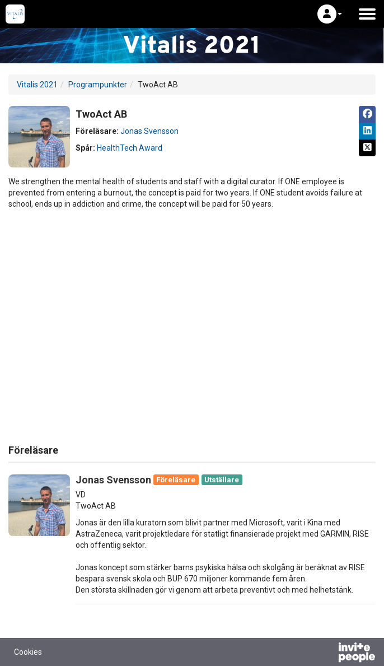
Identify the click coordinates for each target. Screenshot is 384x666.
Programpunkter (97, 84)
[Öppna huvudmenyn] (367, 14)
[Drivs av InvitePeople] (327, 653)
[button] (329, 14)
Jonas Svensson (149, 131)
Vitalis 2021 (37, 84)
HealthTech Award (129, 147)
